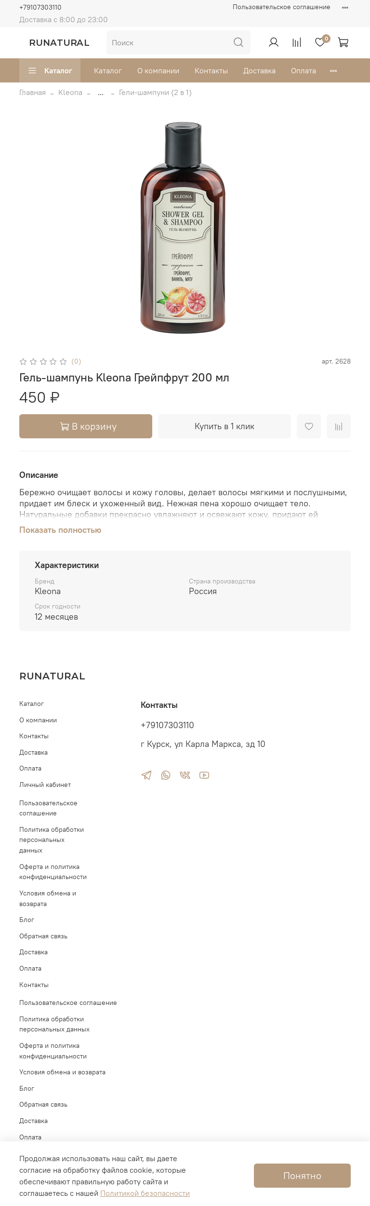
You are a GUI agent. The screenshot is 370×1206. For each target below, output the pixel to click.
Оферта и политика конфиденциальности (53, 871)
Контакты (211, 70)
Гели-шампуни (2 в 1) (155, 92)
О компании (158, 70)
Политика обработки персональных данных (51, 839)
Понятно (302, 1175)
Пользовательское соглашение (281, 6)
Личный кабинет (45, 784)
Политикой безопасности (145, 1193)
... (101, 92)
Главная (32, 92)
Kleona (70, 92)
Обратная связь (43, 936)
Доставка (259, 70)
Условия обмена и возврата (47, 898)
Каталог (49, 70)
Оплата (303, 70)
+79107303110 (40, 7)
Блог (26, 919)
